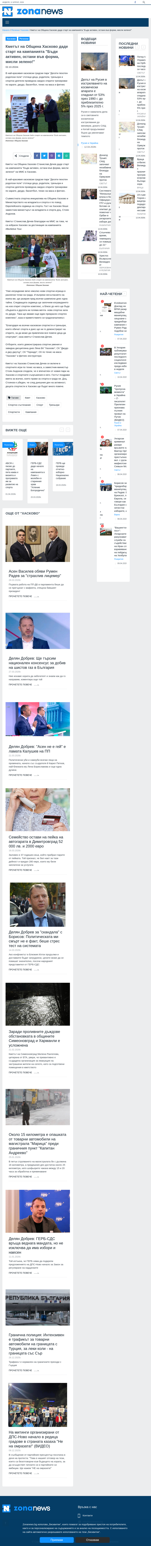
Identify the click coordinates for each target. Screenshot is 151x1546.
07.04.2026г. (122, 339)
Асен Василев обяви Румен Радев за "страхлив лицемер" (35, 573)
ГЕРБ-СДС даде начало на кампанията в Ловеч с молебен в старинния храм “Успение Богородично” (38, 477)
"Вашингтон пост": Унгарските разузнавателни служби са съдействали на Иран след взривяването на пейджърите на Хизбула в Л (123, 541)
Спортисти (14, 412)
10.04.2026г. (122, 377)
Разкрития (105, 225)
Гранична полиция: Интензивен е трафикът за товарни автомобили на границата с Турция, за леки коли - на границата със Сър (36, 1344)
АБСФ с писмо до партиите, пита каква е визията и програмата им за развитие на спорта (12, 475)
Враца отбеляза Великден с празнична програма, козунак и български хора (143, 171)
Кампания (30, 412)
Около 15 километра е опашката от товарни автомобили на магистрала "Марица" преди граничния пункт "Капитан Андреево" (37, 1143)
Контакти (88, 1515)
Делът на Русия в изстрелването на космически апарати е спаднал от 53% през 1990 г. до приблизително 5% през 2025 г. (94, 93)
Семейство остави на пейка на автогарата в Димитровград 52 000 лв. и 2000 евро (36, 841)
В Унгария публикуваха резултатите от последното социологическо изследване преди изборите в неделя (123, 358)
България (104, 248)
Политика (8, 445)
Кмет (27, 397)
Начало (6, 30)
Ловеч (32, 445)
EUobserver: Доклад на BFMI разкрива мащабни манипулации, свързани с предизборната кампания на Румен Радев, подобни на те (122, 317)
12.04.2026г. (90, 147)
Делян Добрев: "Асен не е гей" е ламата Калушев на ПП (37, 748)
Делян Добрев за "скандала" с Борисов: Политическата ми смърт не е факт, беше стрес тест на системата (35, 939)
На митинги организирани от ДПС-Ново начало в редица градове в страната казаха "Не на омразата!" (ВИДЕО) (36, 1439)
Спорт (39, 404)
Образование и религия (106, 269)
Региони (15, 30)
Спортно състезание (19, 404)
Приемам (57, 1540)
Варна (117, 515)
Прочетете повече (24, 596)
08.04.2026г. (122, 474)
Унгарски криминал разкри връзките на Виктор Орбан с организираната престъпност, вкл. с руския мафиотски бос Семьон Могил (123, 452)
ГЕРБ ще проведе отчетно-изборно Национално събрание (62, 471)
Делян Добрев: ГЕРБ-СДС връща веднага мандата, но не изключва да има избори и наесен (36, 1245)
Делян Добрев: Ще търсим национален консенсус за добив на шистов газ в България (37, 663)
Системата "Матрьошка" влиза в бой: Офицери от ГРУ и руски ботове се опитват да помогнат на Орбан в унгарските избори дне (106, 206)
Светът (103, 183)
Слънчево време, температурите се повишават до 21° (107, 238)
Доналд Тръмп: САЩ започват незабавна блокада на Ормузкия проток (105, 167)
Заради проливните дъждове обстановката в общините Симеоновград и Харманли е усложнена (34, 1038)
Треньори (54, 404)
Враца (140, 188)
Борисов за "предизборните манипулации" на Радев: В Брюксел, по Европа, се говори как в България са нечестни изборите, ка (123, 497)
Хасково (25, 30)
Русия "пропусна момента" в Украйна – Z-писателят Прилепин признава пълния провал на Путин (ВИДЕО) (120, 402)
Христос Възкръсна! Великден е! (105, 260)
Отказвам (92, 1540)
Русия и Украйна (89, 143)
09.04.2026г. (122, 563)
